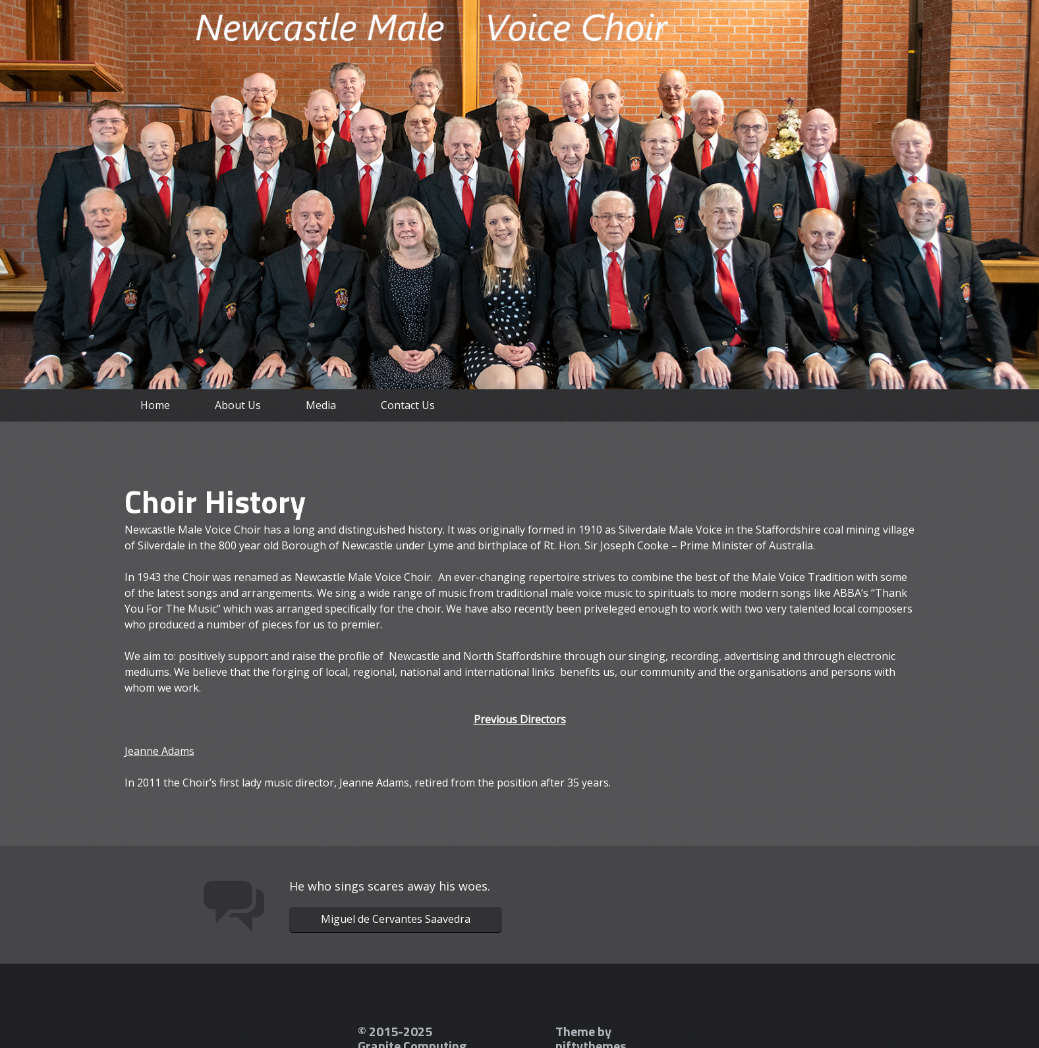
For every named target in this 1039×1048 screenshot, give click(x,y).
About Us (238, 405)
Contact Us (408, 405)
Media (321, 405)
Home (155, 405)
